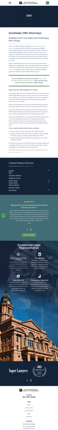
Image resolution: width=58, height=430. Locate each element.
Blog (29, 414)
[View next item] (31, 230)
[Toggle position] (51, 388)
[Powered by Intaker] (47, 427)
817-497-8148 (29, 397)
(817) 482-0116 (38, 395)
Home (29, 405)
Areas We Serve (29, 411)
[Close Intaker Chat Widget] (54, 388)
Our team (11, 69)
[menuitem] (11, 171)
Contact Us (29, 417)
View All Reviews (29, 235)
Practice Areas (29, 408)
